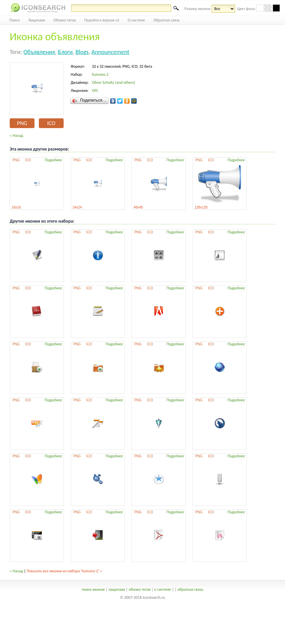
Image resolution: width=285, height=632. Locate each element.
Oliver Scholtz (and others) (113, 82)
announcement (110, 52)
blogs (82, 52)
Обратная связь (166, 20)
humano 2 (100, 74)
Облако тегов (65, 20)
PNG (22, 123)
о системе (162, 589)
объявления (39, 52)
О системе (136, 20)
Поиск (14, 20)
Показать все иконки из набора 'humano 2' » (64, 571)
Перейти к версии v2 (102, 20)
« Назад (16, 135)
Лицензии (36, 20)
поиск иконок (93, 589)
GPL (95, 90)
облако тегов (139, 589)
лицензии (117, 589)
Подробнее (53, 160)
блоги (65, 52)
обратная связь (190, 589)
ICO (51, 123)
